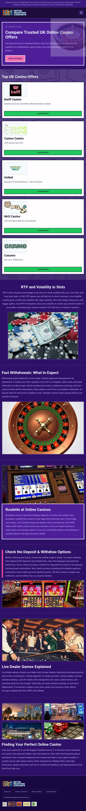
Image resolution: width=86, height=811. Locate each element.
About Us (7, 792)
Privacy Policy (37, 792)
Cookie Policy (51, 792)
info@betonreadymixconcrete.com (16, 797)
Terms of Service (21, 792)
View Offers (15, 58)
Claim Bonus (43, 113)
